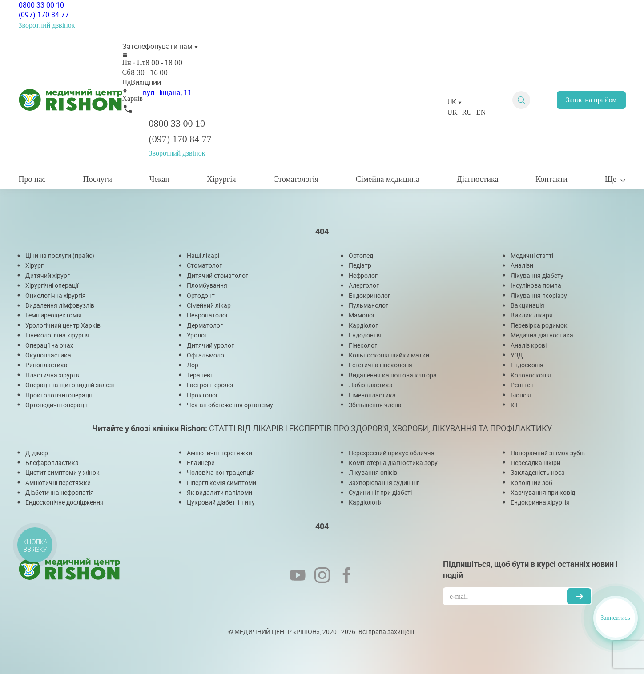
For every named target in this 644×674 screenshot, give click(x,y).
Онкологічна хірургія (55, 295)
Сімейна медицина (387, 179)
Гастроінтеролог (210, 385)
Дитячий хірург (47, 275)
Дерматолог (205, 325)
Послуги (97, 179)
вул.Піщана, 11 (167, 92)
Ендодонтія (365, 335)
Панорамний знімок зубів (548, 453)
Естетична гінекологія (380, 365)
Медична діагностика (542, 335)
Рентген (522, 385)
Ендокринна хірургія (540, 502)
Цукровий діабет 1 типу (221, 502)
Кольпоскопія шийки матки (389, 355)
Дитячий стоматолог (217, 275)
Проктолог (202, 395)
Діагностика (478, 179)
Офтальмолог (207, 355)
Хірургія (221, 179)
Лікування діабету (537, 275)
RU (467, 112)
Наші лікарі (203, 255)
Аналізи (522, 265)
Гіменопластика (372, 395)
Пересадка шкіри (535, 462)
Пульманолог (368, 305)
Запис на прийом (591, 100)
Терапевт (200, 375)
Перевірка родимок (539, 325)
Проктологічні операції (58, 395)
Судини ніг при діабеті (380, 492)
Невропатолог (208, 315)
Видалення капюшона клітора (393, 375)
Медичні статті (532, 255)
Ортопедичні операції (56, 405)
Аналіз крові (529, 345)
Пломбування (207, 285)
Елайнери (201, 462)
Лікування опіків (373, 472)
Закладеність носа (538, 472)
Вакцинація (527, 305)
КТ (514, 405)
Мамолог (362, 315)
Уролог (197, 335)
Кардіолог (363, 325)
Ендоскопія (527, 365)
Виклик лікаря (532, 315)
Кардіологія (366, 502)
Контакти (551, 179)
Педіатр (360, 265)
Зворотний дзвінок (47, 25)
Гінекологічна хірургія (57, 335)
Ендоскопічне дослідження (64, 502)
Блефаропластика (52, 462)
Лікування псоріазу (539, 295)
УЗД (517, 355)
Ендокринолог (369, 295)
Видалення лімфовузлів (59, 305)
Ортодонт (201, 295)
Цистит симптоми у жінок (62, 472)
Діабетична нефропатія (59, 492)
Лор (192, 365)
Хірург (34, 265)
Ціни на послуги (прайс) (59, 255)
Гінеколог (363, 345)
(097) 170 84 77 (44, 15)
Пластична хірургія (53, 375)
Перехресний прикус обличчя (392, 453)
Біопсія (521, 395)
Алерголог (364, 285)
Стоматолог (204, 265)
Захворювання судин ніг (384, 482)
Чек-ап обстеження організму (230, 405)
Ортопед (361, 255)
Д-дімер (36, 453)
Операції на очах (49, 345)
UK (452, 112)
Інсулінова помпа (536, 285)
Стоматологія (295, 179)
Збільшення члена (375, 405)
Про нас (32, 179)
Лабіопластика (371, 385)
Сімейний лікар (209, 305)
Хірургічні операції (51, 285)
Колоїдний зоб (531, 482)
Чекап (159, 179)
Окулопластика (48, 355)
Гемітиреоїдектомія (53, 315)
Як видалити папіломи (219, 492)
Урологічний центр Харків (63, 325)
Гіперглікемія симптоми (221, 482)
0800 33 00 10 (41, 5)
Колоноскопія (531, 375)
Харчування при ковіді (543, 492)
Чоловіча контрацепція (221, 472)
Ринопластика (46, 365)
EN (481, 112)
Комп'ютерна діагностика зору (393, 462)
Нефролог (363, 275)
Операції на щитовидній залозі (69, 385)
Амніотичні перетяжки (58, 482)
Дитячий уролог (210, 345)
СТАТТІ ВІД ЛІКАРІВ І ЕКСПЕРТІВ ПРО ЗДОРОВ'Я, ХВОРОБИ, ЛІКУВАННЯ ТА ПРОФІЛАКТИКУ (380, 428)
